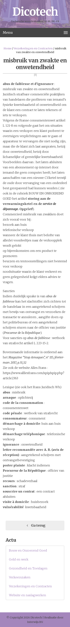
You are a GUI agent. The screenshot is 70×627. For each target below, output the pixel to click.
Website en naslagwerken (27, 595)
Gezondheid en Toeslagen (28, 568)
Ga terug (35, 525)
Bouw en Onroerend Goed (28, 550)
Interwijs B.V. (35, 622)
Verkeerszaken (19, 577)
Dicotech (35, 12)
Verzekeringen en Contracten (33, 48)
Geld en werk (18, 559)
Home (8, 48)
